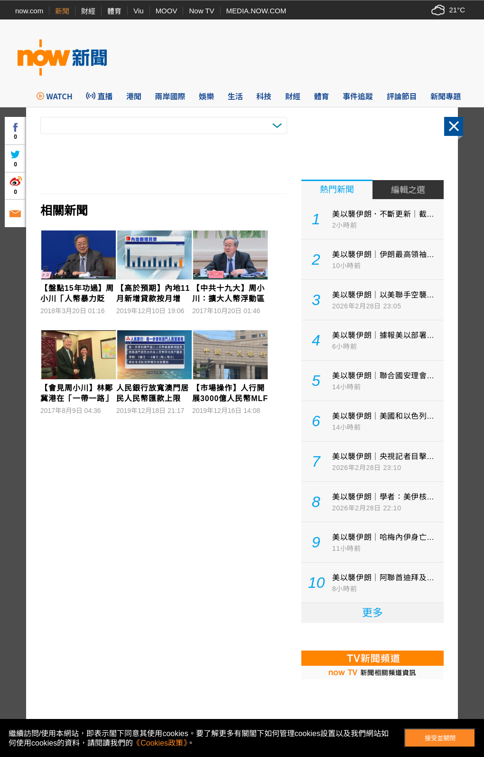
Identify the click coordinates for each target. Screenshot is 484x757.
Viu (138, 11)
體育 (114, 11)
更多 (372, 613)
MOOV (166, 11)
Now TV (201, 11)
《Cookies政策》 (160, 743)
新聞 (62, 11)
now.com (29, 11)
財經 (88, 11)
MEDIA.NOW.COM (256, 11)
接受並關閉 (440, 738)
